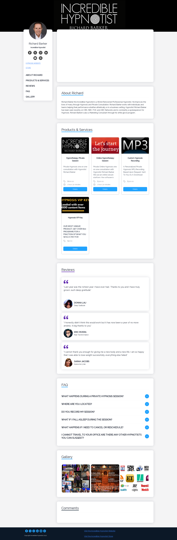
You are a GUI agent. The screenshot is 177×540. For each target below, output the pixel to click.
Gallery (30, 98)
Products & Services (37, 81)
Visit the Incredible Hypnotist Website (99, 531)
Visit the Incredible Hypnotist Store (98, 536)
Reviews (30, 87)
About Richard (34, 76)
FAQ (28, 92)
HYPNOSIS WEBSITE (33, 64)
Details (75, 189)
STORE (28, 69)
